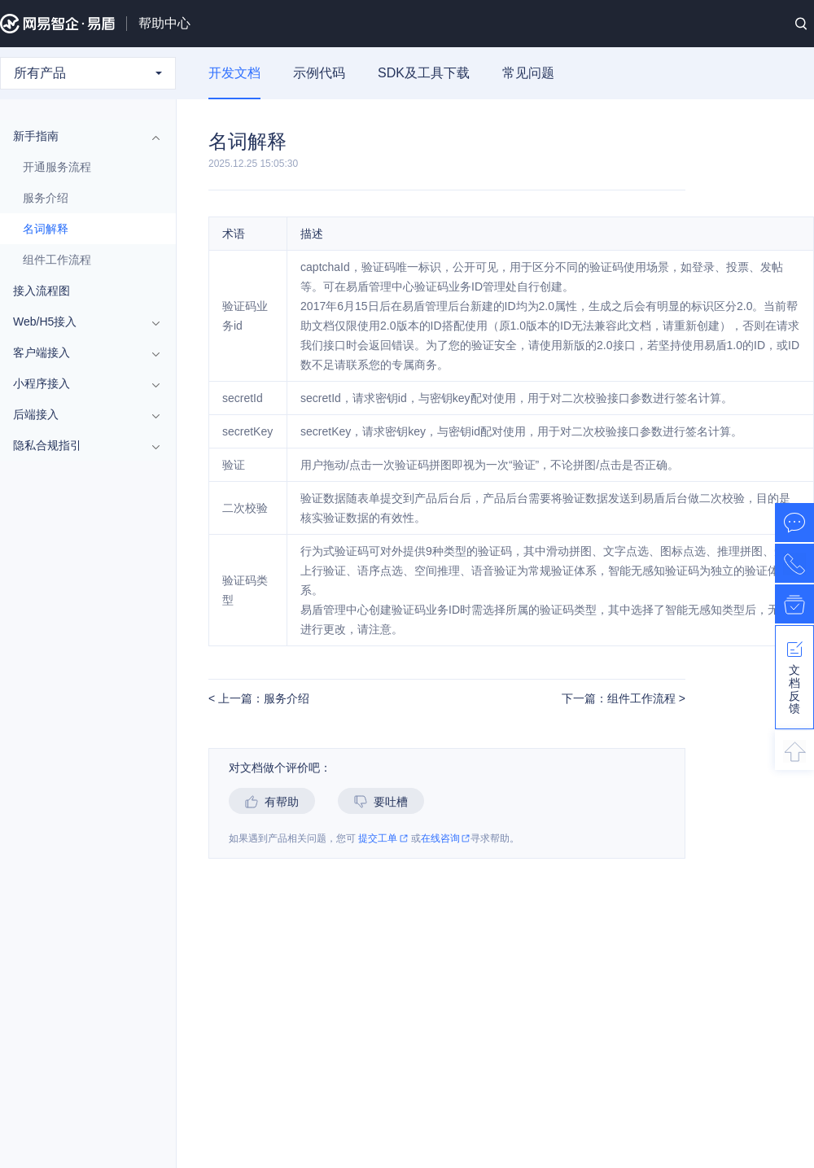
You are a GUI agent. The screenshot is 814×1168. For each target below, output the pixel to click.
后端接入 (80, 414)
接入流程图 (41, 290)
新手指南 (80, 135)
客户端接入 (80, 352)
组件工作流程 (57, 259)
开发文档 (234, 73)
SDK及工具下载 (424, 73)
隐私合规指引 (80, 445)
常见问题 (528, 73)
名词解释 (45, 228)
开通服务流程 (57, 166)
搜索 (800, 23)
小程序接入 (80, 383)
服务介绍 (45, 197)
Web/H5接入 (80, 321)
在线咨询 (445, 838)
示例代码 (319, 73)
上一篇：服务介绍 (262, 699)
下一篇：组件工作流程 (620, 699)
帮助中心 (164, 23)
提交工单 (383, 838)
